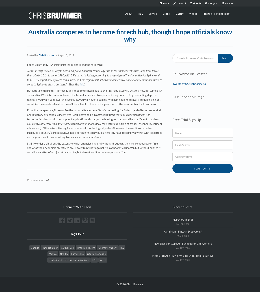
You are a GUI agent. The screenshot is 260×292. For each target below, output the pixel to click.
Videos (193, 13)
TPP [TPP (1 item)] (94, 260)
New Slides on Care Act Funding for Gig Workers (183, 243)
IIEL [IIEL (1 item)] (122, 247)
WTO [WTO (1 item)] (103, 260)
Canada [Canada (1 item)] (35, 247)
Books (166, 13)
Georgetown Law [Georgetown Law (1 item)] (107, 247)
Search (225, 58)
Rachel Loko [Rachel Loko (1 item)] (77, 253)
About (129, 13)
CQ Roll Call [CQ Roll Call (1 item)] (67, 247)
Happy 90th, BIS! (183, 219)
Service (153, 13)
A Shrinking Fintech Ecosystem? (183, 231)
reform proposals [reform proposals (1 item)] (96, 253)
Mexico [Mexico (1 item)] (53, 253)
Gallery (179, 13)
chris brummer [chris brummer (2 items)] (50, 247)
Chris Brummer (46, 55)
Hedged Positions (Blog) (216, 13)
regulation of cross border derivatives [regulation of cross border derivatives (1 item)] (68, 260)
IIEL (140, 13)
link (82, 84)
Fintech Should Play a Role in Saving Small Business (182, 255)
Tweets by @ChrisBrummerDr (189, 83)
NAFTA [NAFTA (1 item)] (64, 253)
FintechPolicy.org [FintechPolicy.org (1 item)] (86, 247)
